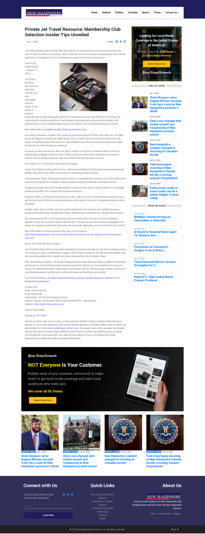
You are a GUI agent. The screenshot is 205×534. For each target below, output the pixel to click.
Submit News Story (156, 64)
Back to (176, 529)
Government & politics (102, 508)
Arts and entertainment (102, 494)
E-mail (26, 506)
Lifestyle (132, 12)
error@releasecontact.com (65, 328)
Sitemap (177, 513)
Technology (102, 511)
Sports (145, 12)
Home (95, 12)
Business (102, 497)
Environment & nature (102, 501)
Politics (119, 12)
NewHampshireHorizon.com (92, 529)
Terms (153, 513)
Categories (171, 12)
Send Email (36, 293)
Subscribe (48, 515)
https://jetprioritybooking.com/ (72, 129)
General (106, 12)
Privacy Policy (164, 513)
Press (157, 12)
